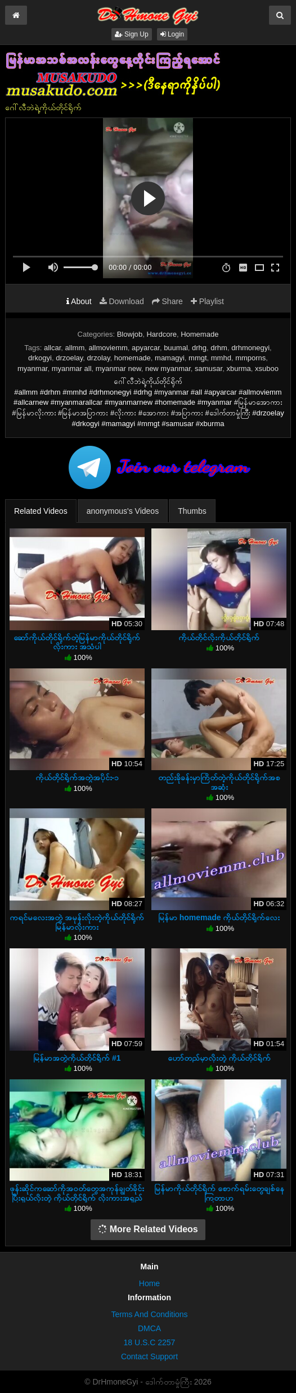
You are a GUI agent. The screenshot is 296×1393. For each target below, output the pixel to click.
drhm (218, 347)
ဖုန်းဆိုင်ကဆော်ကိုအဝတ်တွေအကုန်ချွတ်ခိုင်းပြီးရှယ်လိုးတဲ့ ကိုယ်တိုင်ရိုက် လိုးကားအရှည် (77, 1193)
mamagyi (170, 358)
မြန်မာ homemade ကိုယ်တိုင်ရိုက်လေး (219, 917)
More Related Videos (148, 1229)
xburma (238, 368)
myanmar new (118, 368)
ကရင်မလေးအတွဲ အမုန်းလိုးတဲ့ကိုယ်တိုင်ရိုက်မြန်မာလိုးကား (77, 922)
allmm (75, 347)
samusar (208, 368)
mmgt (198, 358)
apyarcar (146, 347)
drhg (199, 347)
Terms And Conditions (149, 1314)
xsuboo (267, 368)
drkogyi (40, 358)
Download (122, 301)
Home (149, 1283)
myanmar (32, 368)
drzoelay (69, 358)
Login (172, 34)
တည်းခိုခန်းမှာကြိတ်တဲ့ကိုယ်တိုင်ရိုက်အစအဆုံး (219, 782)
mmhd (221, 358)
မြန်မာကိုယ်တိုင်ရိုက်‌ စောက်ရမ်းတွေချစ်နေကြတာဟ (219, 1193)
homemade (132, 358)
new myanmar (168, 368)
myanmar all (72, 368)
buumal (176, 347)
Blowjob (130, 334)
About (79, 301)
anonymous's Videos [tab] (123, 510)
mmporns (250, 358)
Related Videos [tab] (41, 510)
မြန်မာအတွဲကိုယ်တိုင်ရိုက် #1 (76, 1057)
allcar (52, 347)
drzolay (98, 358)
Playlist (207, 301)
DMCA (149, 1328)
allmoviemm (107, 347)
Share (167, 301)
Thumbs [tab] (192, 510)
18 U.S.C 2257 (150, 1342)
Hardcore (161, 334)
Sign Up (132, 34)
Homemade (199, 334)
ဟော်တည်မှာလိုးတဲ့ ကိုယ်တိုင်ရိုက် (219, 1057)
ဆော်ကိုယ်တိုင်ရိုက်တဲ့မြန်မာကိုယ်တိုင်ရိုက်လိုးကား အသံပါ (77, 642)
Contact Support (149, 1356)
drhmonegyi (250, 347)
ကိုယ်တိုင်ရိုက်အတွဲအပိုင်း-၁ (77, 777)
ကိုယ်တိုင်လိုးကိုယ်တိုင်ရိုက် (218, 637)
